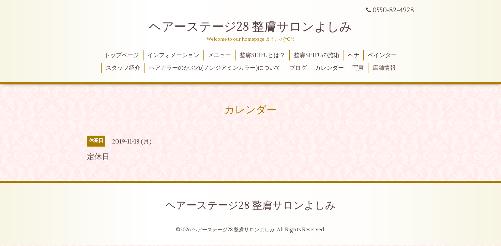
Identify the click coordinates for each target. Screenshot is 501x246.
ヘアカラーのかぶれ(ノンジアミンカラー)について (215, 68)
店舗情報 (384, 68)
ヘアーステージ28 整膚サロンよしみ (250, 27)
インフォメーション (173, 55)
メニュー (219, 55)
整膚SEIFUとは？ (262, 55)
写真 (358, 68)
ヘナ (354, 55)
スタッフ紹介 (123, 68)
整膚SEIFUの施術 (316, 55)
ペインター (382, 55)
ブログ (298, 68)
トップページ (121, 55)
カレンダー (329, 68)
